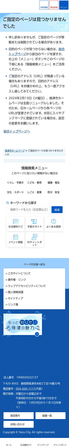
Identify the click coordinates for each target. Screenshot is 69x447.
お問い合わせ (17, 424)
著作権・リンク (17, 279)
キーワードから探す (23, 202)
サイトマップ (15, 298)
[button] (54, 5)
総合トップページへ (17, 131)
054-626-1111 (25, 388)
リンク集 (13, 304)
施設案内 (15, 415)
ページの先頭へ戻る (34, 264)
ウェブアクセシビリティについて (27, 286)
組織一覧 (47, 415)
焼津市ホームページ (15, 151)
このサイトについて (19, 273)
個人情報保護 (15, 292)
